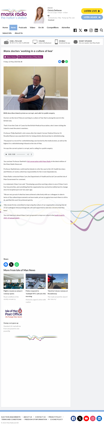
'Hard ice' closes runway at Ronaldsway (58, 284)
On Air (41, 27)
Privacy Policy (55, 417)
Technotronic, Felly (54, 18)
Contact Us (40, 417)
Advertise (66, 27)
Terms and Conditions (11, 419)
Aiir (18, 423)
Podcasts (23, 27)
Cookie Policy (56, 419)
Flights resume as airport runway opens (14, 284)
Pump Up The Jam (68, 18)
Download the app (64, 43)
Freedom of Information (35, 419)
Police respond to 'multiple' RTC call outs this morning (36, 285)
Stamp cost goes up (14, 315)
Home (5, 27)
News (13, 27)
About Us (19, 33)
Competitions (53, 27)
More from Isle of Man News (31, 57)
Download (51, 20)
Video (32, 27)
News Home (11, 57)
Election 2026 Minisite (11, 417)
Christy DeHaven (55, 10)
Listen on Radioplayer (45, 43)
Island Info (7, 33)
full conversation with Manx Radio (39, 161)
